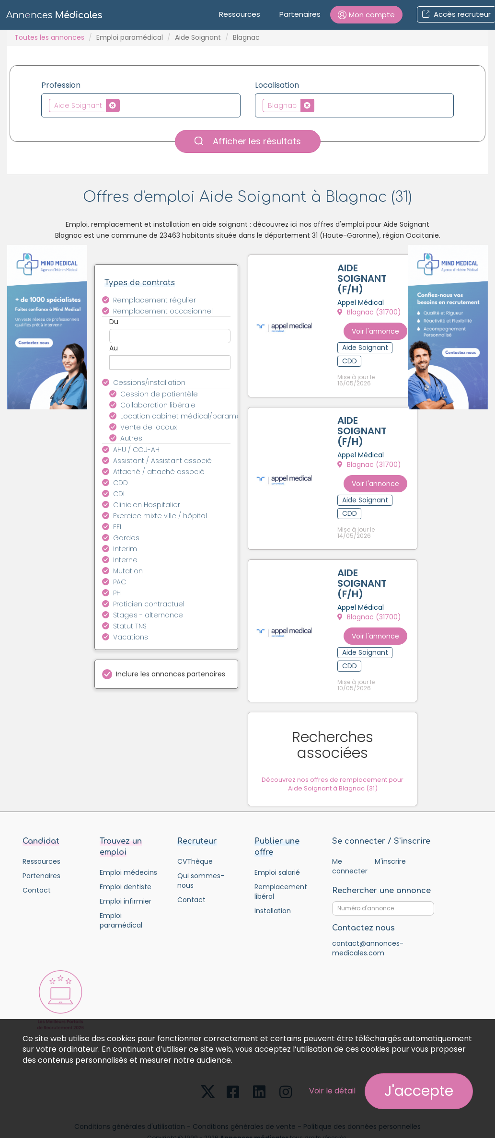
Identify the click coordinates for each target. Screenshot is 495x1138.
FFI (117, 527)
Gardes (126, 538)
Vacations (130, 637)
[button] (366, 15)
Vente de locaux (148, 427)
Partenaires (300, 14)
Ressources (239, 14)
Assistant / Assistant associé (162, 460)
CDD (120, 483)
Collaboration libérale (158, 405)
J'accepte (418, 1091)
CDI (119, 494)
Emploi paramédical (129, 37)
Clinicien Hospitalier (146, 505)
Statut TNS (130, 626)
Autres (131, 438)
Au (113, 348)
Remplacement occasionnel (163, 311)
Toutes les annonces (49, 37)
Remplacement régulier (154, 300)
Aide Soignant (198, 37)
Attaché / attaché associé (159, 471)
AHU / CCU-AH (136, 449)
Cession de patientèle (159, 394)
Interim (125, 549)
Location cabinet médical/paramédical (181, 416)
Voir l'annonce (385, 329)
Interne (125, 560)
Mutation (128, 571)
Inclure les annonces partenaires (170, 674)
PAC (119, 582)
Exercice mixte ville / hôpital (160, 516)
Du (113, 321)
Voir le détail (332, 1090)
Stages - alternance (148, 615)
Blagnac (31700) (371, 314)
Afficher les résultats (248, 141)
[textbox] (124, 105)
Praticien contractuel (148, 604)
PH (117, 593)
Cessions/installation (149, 382)
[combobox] (141, 105)
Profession (61, 85)
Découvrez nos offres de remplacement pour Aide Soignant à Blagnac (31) (338, 750)
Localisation (277, 85)
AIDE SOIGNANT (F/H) (364, 280)
